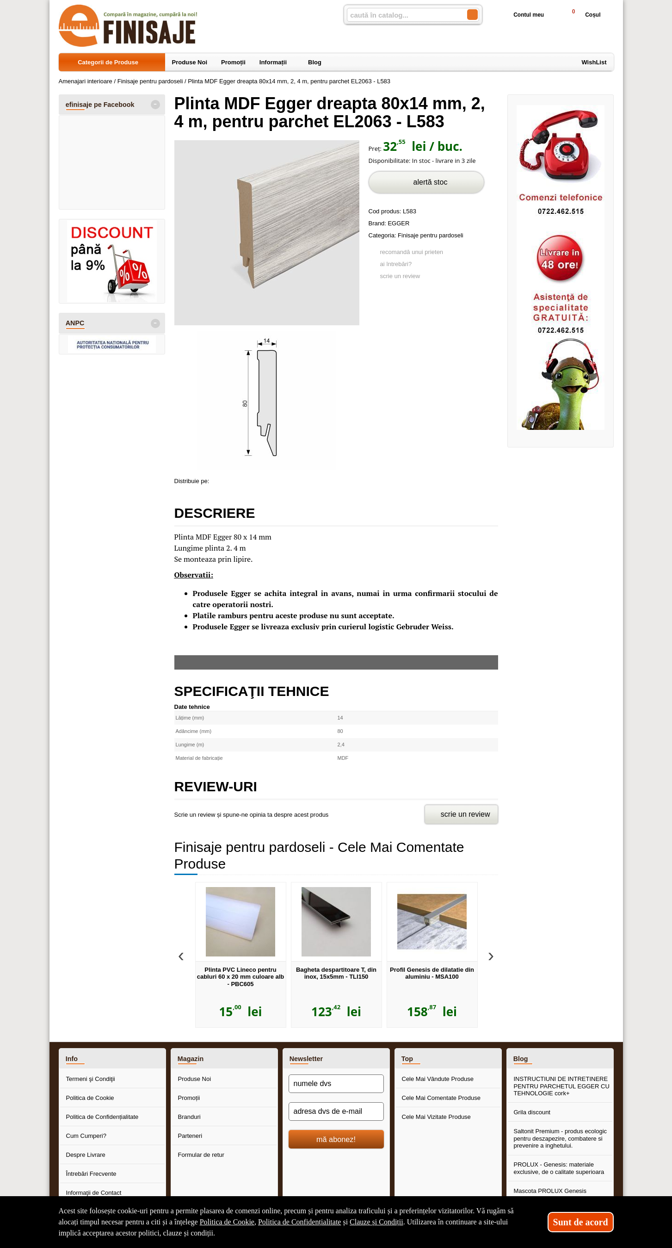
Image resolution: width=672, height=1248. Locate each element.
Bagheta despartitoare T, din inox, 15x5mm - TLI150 (336, 973)
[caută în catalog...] (403, 15)
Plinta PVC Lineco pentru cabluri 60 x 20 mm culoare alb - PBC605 (240, 976)
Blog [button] (520, 1058)
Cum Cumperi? (86, 1135)
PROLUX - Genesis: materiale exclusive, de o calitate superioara (559, 1168)
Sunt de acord (580, 1222)
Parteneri (190, 1135)
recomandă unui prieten (412, 251)
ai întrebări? (396, 264)
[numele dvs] (336, 1083)
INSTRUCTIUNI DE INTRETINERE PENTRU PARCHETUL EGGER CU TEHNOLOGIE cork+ (562, 1086)
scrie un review (400, 276)
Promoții (189, 1097)
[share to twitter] (256, 479)
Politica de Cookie (90, 1097)
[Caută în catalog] (472, 14)
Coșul (582, 14)
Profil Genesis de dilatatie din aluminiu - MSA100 (432, 973)
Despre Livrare (85, 1154)
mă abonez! (336, 1139)
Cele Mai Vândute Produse (438, 1078)
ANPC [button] (75, 323)
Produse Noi (194, 1078)
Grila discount (532, 1112)
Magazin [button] (190, 1058)
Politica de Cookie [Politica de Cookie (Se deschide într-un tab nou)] (227, 1222)
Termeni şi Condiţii (90, 1078)
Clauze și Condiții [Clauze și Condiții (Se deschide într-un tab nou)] (376, 1222)
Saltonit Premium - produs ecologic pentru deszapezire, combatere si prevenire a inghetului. (560, 1138)
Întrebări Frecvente (91, 1173)
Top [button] (407, 1058)
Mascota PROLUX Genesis (550, 1190)
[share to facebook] (217, 479)
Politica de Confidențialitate (102, 1116)
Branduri (189, 1116)
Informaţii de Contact (94, 1192)
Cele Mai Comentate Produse (441, 1097)
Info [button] (72, 1058)
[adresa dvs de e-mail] (336, 1111)
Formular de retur (201, 1154)
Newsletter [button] (306, 1058)
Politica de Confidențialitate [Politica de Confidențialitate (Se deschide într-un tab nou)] (299, 1222)
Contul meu (521, 15)
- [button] (155, 104)
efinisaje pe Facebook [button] (100, 104)
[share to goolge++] (237, 479)
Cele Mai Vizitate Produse (436, 1116)
